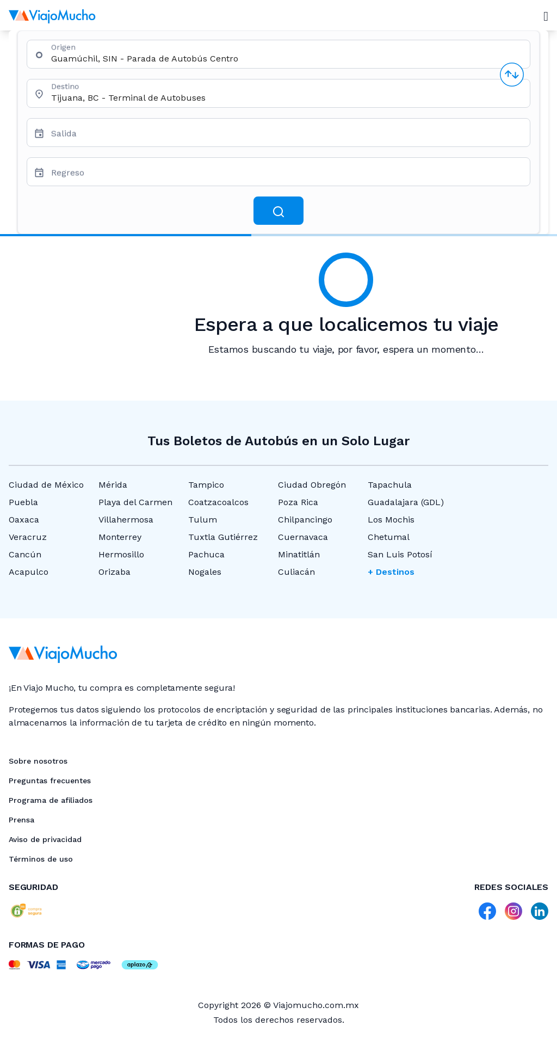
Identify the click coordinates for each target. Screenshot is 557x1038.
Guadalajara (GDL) (406, 502)
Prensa (21, 819)
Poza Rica (298, 502)
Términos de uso (41, 859)
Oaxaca (24, 519)
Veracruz (28, 537)
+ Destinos (391, 572)
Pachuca (206, 554)
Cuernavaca (303, 537)
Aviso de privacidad (45, 839)
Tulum (202, 519)
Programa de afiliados (50, 800)
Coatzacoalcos (218, 502)
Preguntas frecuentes (50, 780)
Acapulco (28, 572)
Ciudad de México (46, 485)
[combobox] (286, 58)
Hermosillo (121, 554)
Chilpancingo (305, 519)
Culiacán (296, 572)
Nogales (204, 572)
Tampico (206, 485)
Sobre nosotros (38, 761)
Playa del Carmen (135, 502)
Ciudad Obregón (312, 485)
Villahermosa (125, 519)
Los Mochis (391, 519)
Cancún (25, 554)
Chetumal (389, 537)
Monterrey (119, 537)
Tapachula (390, 485)
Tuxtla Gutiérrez (223, 537)
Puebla (23, 502)
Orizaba (114, 572)
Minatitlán (299, 554)
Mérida (112, 485)
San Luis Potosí (400, 554)
